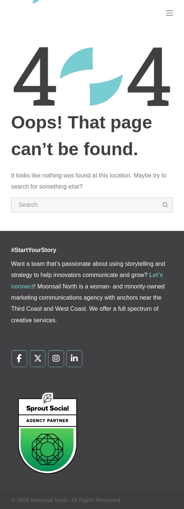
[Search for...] (84, 205)
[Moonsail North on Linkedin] (74, 358)
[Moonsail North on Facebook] (20, 358)
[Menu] (169, 13)
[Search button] (165, 205)
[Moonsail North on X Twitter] (38, 358)
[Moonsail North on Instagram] (56, 358)
